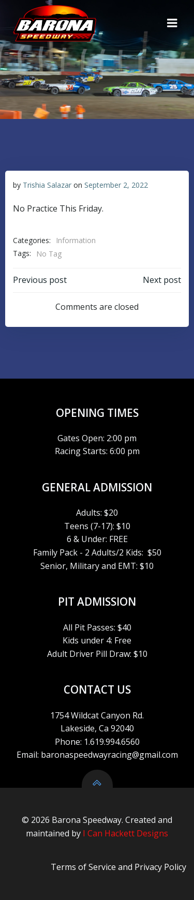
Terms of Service (83, 867)
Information (76, 240)
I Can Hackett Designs (125, 833)
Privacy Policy (160, 867)
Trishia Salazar (47, 185)
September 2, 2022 (116, 185)
